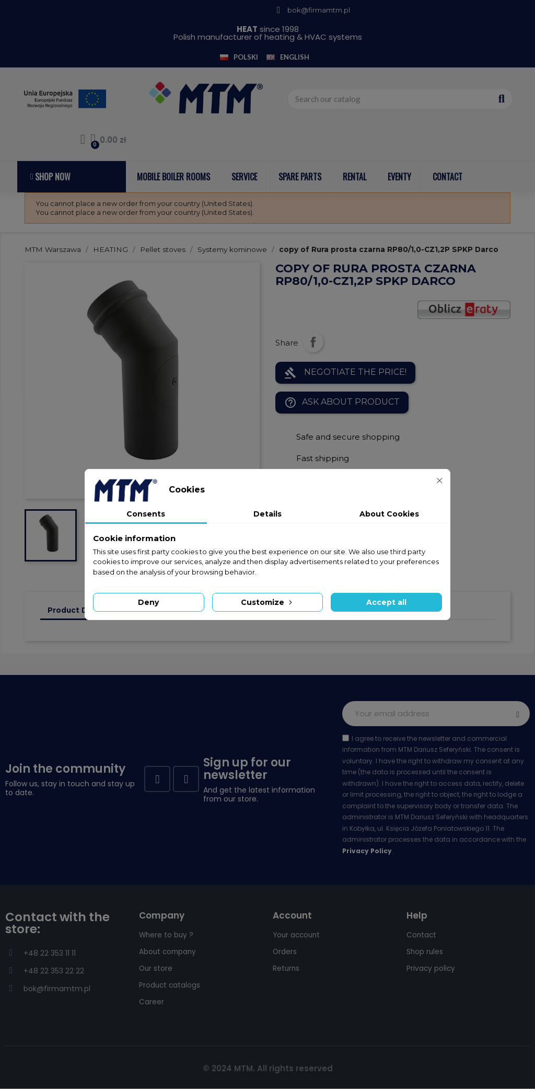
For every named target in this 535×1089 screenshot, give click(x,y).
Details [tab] (267, 514)
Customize (267, 602)
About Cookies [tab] (389, 514)
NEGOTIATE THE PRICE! (345, 372)
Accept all (386, 602)
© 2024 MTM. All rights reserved (268, 1068)
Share (313, 341)
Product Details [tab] (78, 610)
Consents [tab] (145, 514)
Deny (148, 602)
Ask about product (342, 402)
